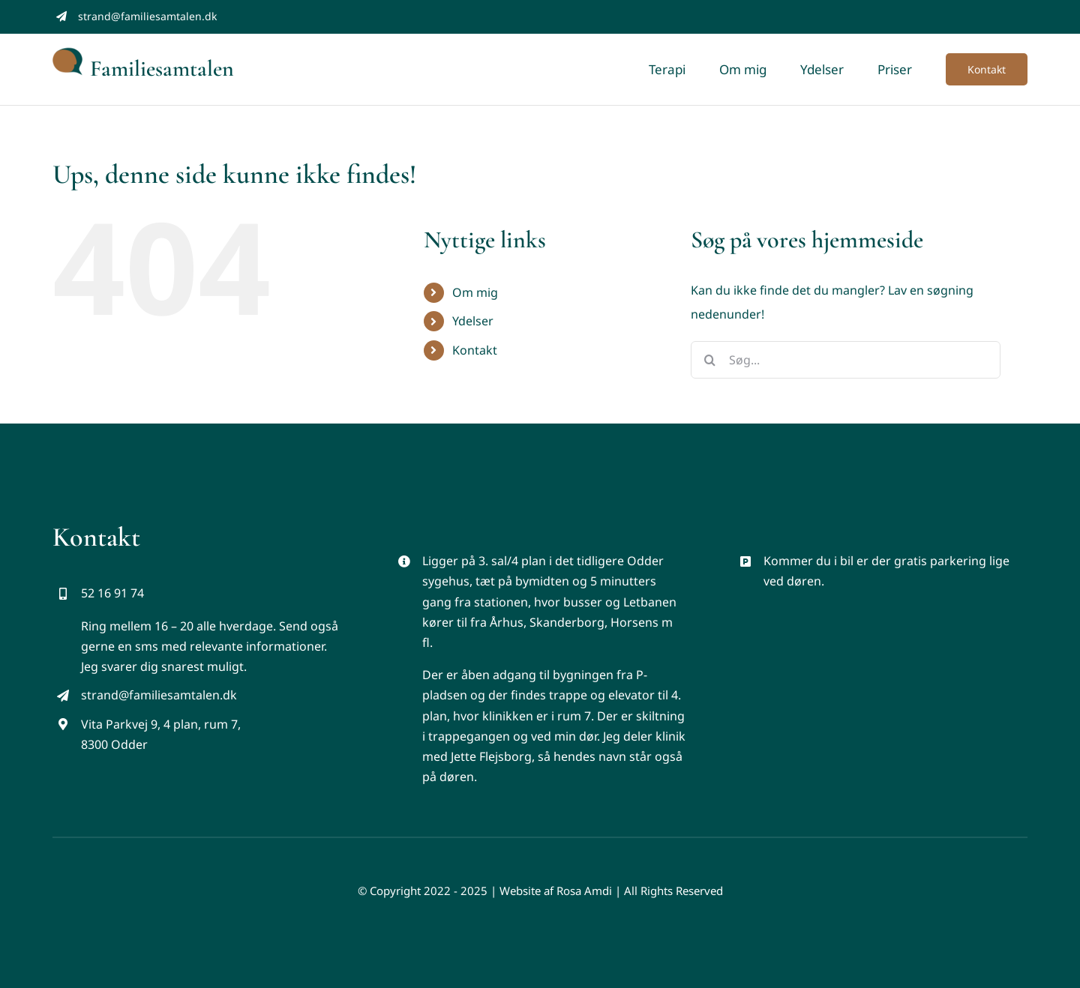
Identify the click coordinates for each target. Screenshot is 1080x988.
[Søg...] (845, 360)
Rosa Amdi (584, 890)
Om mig (475, 292)
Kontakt (474, 350)
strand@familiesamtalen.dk (147, 16)
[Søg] (709, 360)
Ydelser (473, 321)
